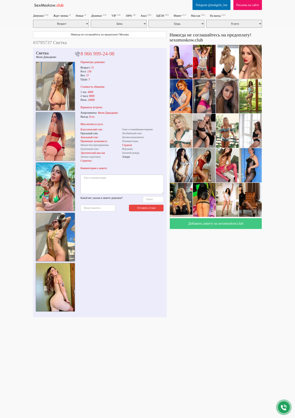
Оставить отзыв (146, 207)
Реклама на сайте (247, 5)
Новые (81, 15)
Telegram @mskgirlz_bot (211, 5)
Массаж (198, 15)
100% (131, 15)
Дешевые (99, 15)
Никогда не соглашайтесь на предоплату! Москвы (100, 34)
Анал (146, 15)
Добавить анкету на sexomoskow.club (215, 223)
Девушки (41, 15)
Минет (180, 15)
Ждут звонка (62, 15)
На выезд (217, 15)
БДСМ (162, 15)
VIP (116, 15)
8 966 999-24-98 (97, 54)
